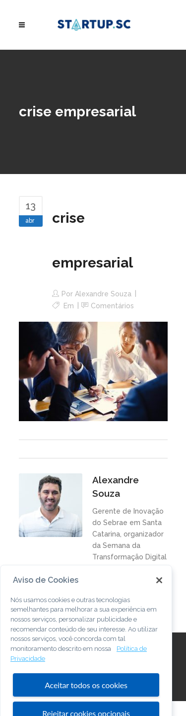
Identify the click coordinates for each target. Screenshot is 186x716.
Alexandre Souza (103, 294)
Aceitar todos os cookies (86, 695)
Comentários (112, 306)
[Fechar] (159, 590)
